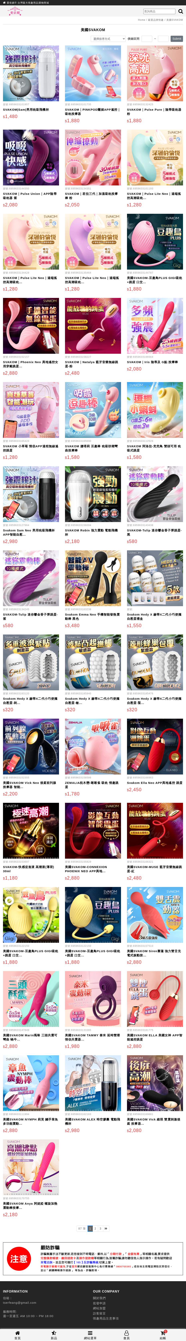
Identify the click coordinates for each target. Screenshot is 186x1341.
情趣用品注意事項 (106, 1318)
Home (141, 20)
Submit (176, 38)
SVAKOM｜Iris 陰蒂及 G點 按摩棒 (152, 362)
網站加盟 (99, 1308)
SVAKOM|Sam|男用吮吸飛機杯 (26, 109)
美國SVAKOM (174, 20)
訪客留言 (99, 1313)
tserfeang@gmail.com (19, 1302)
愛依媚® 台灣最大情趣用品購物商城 (28, 2)
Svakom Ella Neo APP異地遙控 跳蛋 (155, 782)
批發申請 (99, 1303)
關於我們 (99, 1298)
